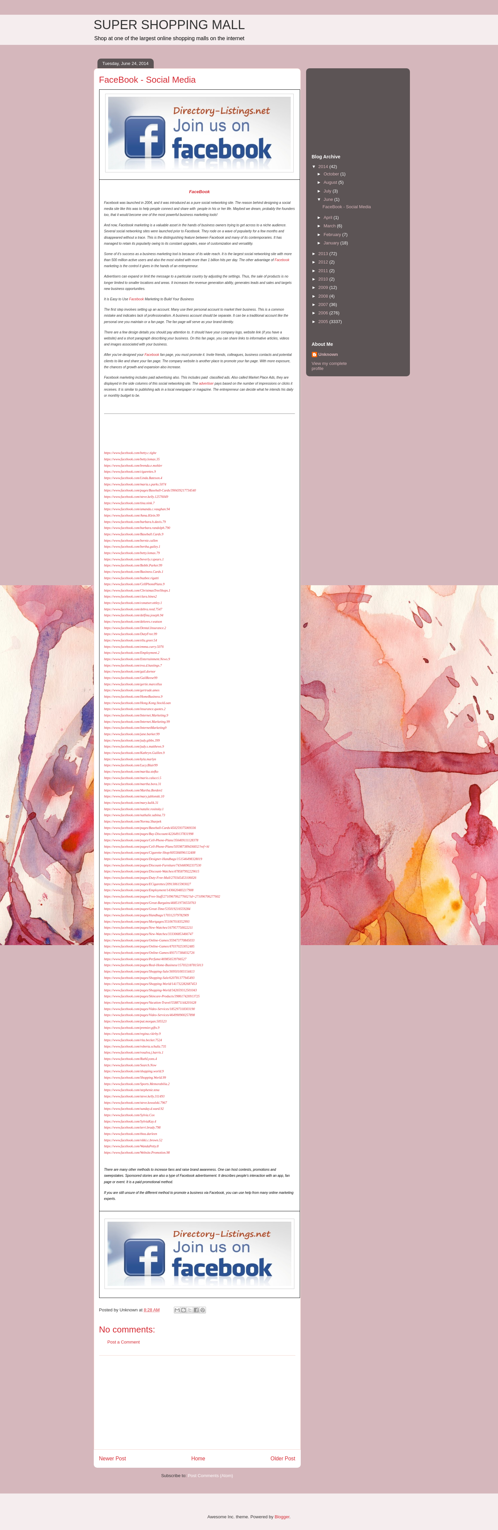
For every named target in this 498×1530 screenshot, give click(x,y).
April (329, 217)
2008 (324, 296)
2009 (324, 287)
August (331, 182)
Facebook (282, 260)
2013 (324, 253)
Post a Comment (124, 1342)
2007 (324, 304)
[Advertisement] (197, 1402)
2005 (324, 321)
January (332, 242)
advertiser (206, 383)
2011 (324, 270)
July (328, 191)
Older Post (283, 1458)
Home (198, 1458)
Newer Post (112, 1458)
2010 (324, 279)
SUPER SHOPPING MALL (169, 25)
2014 (324, 166)
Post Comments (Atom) (210, 1475)
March (330, 225)
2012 (324, 261)
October (332, 173)
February (333, 234)
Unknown (328, 354)
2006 (324, 312)
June (329, 199)
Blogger (282, 1516)
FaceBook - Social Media (347, 206)
